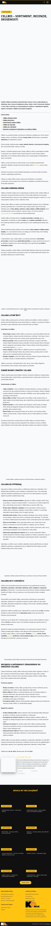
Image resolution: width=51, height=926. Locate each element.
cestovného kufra (6, 213)
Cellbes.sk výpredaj (9, 124)
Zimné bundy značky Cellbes (12, 122)
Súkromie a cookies (5, 907)
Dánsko (10, 636)
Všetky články (25, 882)
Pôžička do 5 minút (30, 898)
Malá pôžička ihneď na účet (32, 894)
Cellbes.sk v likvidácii (9, 127)
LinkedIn (34, 771)
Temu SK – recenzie (5, 898)
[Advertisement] (25, 36)
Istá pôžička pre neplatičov (7, 894)
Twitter (20, 771)
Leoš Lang (47, 924)
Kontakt (3, 909)
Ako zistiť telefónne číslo (7, 896)
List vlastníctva (29, 896)
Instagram (21, 773)
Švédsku (37, 165)
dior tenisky (18, 347)
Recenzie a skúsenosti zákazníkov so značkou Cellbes (20, 129)
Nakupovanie (6, 12)
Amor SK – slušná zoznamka (7, 900)
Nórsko (34, 633)
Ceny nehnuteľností (30, 900)
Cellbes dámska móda (10, 118)
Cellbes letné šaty (8, 120)
